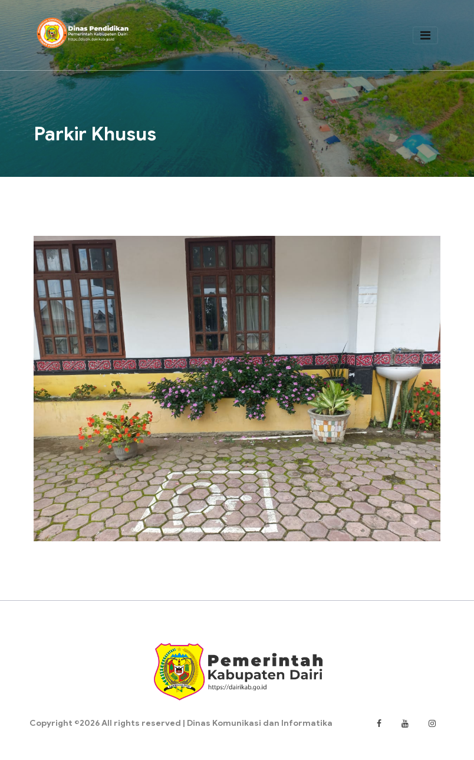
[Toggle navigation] (425, 36)
